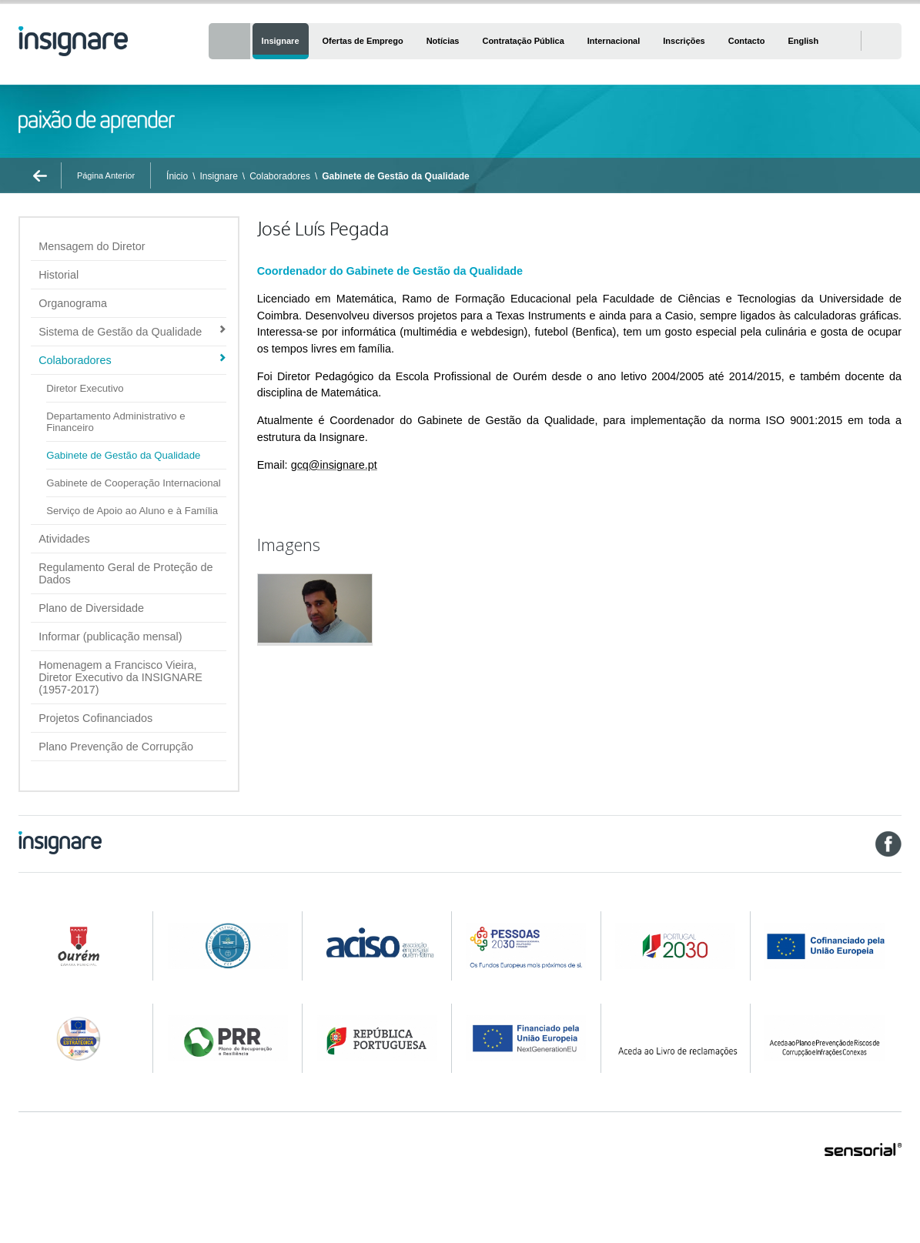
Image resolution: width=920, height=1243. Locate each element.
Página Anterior (106, 175)
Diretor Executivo (84, 388)
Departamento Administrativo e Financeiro (115, 421)
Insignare (218, 176)
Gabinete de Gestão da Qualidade (395, 176)
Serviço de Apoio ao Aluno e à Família (132, 510)
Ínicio (177, 176)
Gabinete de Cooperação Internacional (133, 483)
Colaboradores (279, 176)
